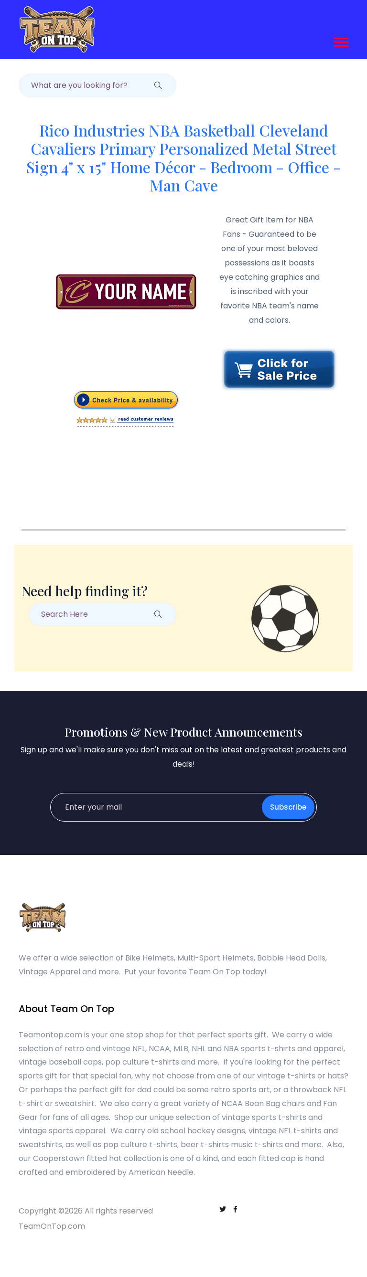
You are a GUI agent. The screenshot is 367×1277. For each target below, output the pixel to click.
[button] (340, 40)
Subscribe (288, 807)
